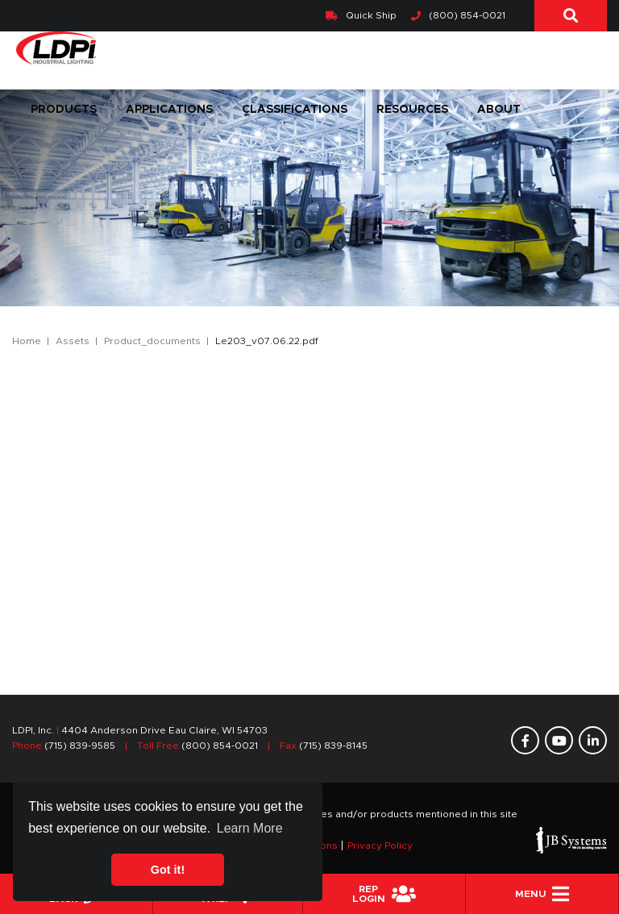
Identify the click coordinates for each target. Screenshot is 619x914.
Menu (542, 894)
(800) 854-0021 (458, 15)
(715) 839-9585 (79, 745)
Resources (412, 109)
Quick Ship (361, 15)
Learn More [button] (250, 828)
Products (64, 109)
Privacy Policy (380, 845)
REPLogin (384, 894)
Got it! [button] (168, 869)
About (499, 109)
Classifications (294, 109)
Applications (169, 109)
